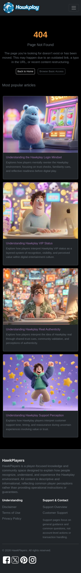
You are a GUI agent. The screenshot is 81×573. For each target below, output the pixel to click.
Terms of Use (11, 513)
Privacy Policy (11, 518)
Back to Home (25, 71)
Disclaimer (9, 507)
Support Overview (55, 507)
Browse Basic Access (51, 71)
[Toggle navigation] (74, 7)
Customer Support (55, 513)
